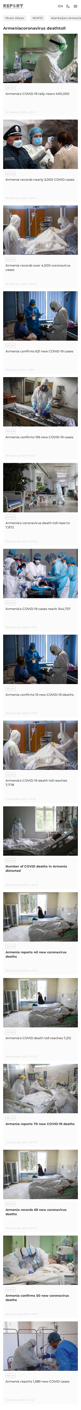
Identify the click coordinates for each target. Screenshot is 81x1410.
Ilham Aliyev (14, 18)
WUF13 (38, 18)
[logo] (13, 6)
